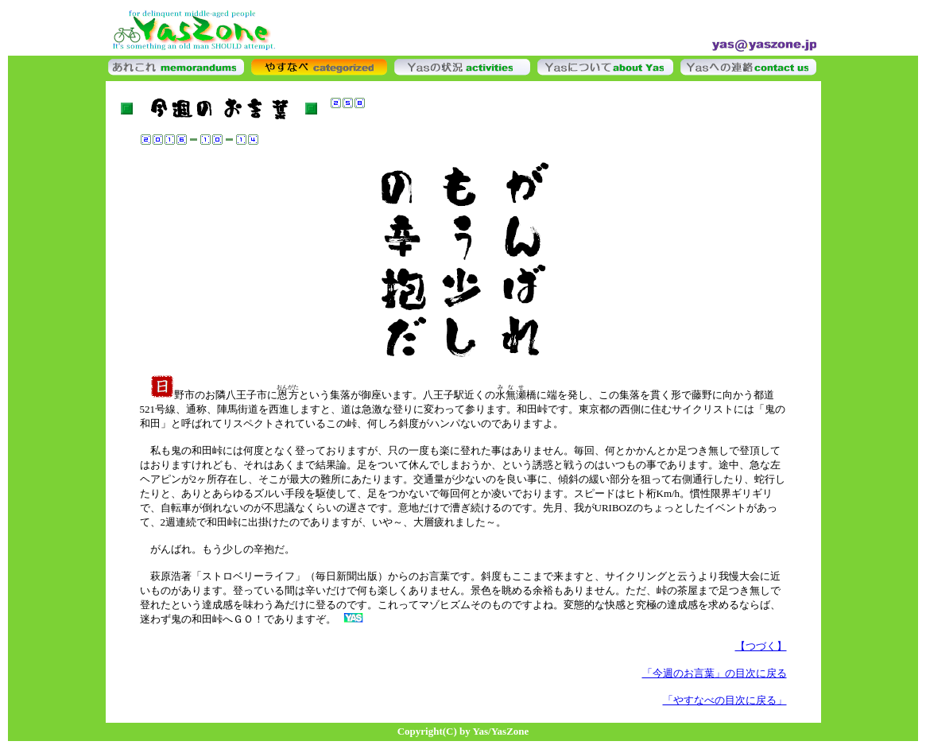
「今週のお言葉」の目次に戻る (714, 673)
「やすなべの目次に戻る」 (725, 700)
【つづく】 (761, 646)
